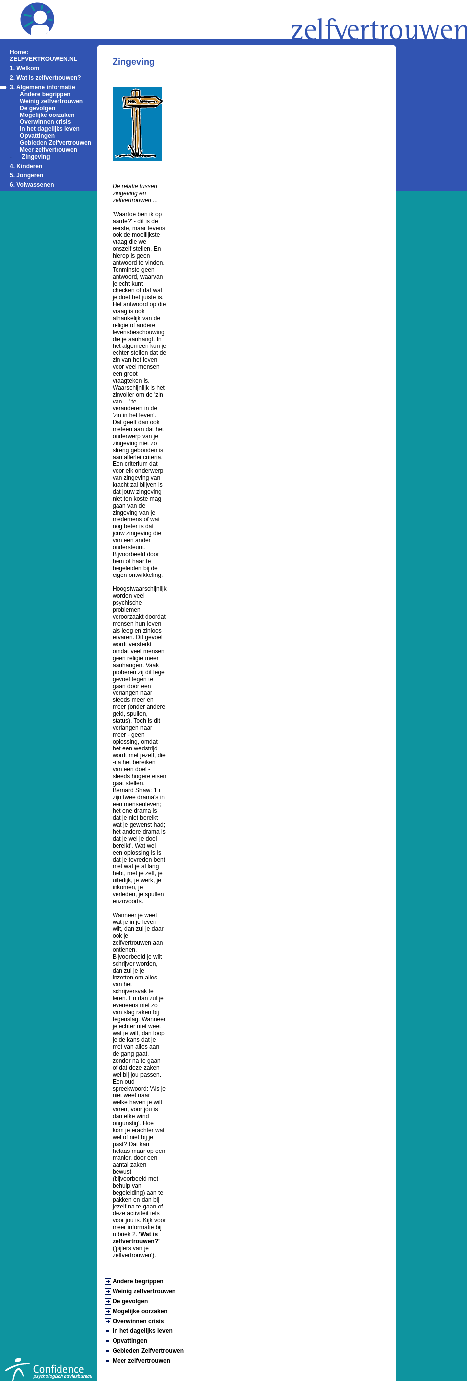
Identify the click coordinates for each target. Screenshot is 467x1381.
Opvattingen (37, 135)
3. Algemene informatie (42, 87)
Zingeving (36, 156)
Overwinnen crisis (45, 121)
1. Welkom (24, 68)
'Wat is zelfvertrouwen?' (136, 1238)
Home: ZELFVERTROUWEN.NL (43, 55)
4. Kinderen (26, 166)
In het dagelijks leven (50, 128)
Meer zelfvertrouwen (48, 149)
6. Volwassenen (32, 184)
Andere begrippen (45, 94)
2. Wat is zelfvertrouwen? (45, 77)
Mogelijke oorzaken (47, 115)
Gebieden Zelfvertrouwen (55, 142)
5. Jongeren (26, 175)
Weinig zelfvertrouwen (51, 101)
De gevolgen (37, 108)
